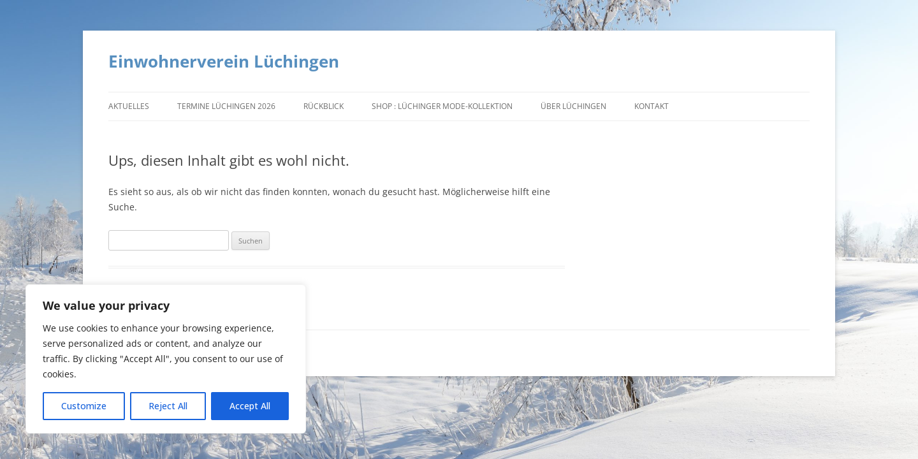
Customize (83, 406)
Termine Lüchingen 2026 (226, 106)
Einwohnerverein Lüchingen (223, 61)
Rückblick (323, 106)
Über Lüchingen (573, 106)
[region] (166, 358)
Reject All (168, 406)
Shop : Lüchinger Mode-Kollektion (442, 106)
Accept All (249, 406)
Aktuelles (128, 106)
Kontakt (651, 106)
